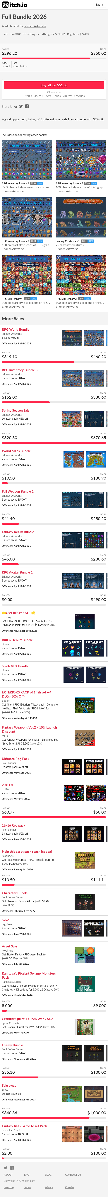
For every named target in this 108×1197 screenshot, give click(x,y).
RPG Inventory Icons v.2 (69, 183)
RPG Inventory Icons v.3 (15, 241)
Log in (99, 4)
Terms (27, 1187)
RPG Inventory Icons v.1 (15, 183)
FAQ (26, 1174)
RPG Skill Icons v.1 (12, 298)
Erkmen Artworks (35, 26)
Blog (48, 1174)
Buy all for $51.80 (53, 85)
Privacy (49, 1187)
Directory (9, 1187)
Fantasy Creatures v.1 (68, 241)
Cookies (69, 1187)
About (8, 1174)
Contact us (73, 1174)
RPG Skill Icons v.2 (66, 298)
